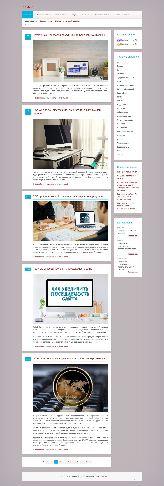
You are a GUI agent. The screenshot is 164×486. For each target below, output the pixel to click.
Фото (119, 151)
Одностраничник (124, 116)
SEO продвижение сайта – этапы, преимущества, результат (68, 196)
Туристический (123, 143)
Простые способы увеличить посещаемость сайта (62, 268)
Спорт (119, 139)
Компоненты (60, 15)
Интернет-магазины (125, 85)
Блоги (119, 70)
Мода (119, 97)
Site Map (104, 476)
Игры (119, 81)
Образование (122, 112)
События (121, 135)
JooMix (28, 7)
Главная (27, 15)
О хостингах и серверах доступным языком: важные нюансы (69, 35)
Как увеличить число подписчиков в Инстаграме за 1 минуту (127, 205)
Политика (121, 124)
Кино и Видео (123, 93)
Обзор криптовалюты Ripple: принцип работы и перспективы (69, 358)
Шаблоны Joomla (43, 15)
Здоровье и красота (125, 78)
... (64, 462)
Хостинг (120, 155)
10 (86, 462)
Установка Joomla (102, 15)
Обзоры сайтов (46, 21)
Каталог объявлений (125, 89)
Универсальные (123, 147)
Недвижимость (123, 105)
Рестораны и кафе (125, 131)
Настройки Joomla (121, 15)
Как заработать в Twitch (127, 172)
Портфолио (122, 128)
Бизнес (120, 66)
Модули (73, 15)
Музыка (120, 101)
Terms (97, 476)
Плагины (85, 15)
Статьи (58, 21)
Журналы (121, 74)
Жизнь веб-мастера (71, 21)
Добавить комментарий (58, 98)
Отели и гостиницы (125, 120)
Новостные (121, 108)
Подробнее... (39, 98)
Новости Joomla (30, 21)
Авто (119, 62)
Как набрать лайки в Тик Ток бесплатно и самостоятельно (127, 196)
